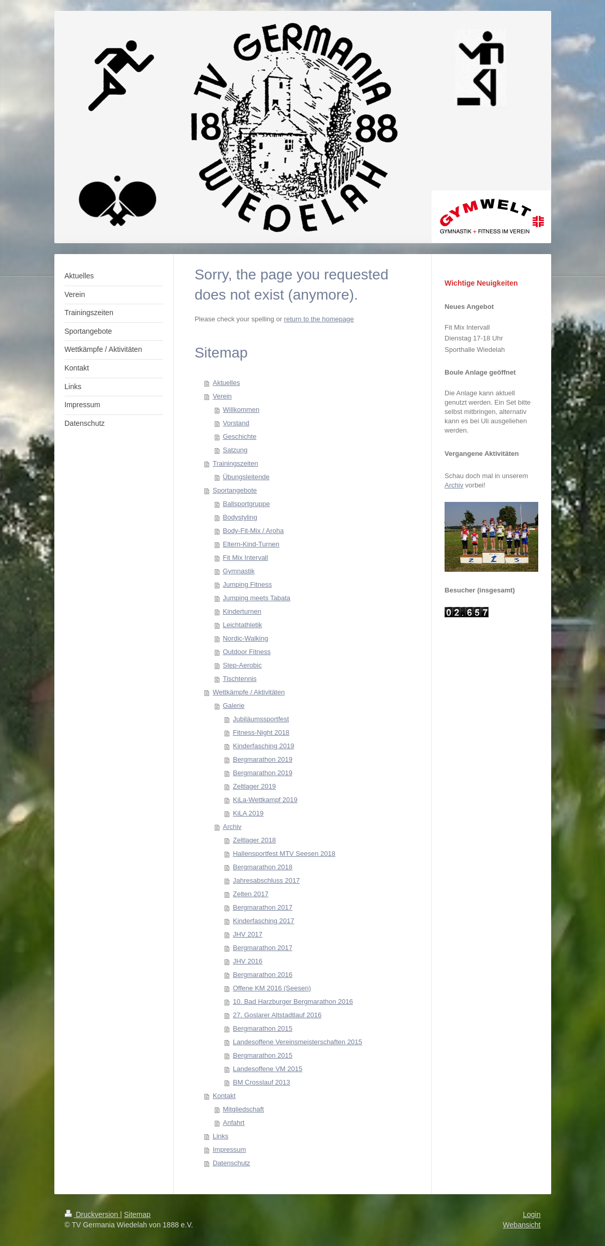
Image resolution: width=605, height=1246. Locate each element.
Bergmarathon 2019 (262, 759)
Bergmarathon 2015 (262, 1028)
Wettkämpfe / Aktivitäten (249, 692)
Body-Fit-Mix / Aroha (253, 531)
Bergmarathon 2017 (262, 907)
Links (220, 1136)
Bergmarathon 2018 (262, 867)
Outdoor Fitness (247, 652)
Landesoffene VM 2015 (267, 1069)
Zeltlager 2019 (254, 786)
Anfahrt (233, 1122)
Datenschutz (231, 1163)
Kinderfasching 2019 (263, 746)
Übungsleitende (246, 477)
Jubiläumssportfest (261, 719)
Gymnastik (238, 571)
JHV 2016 (247, 961)
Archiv (232, 826)
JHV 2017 (247, 934)
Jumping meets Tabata (256, 598)
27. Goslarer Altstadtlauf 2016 (277, 1015)
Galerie (233, 705)
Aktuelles (226, 383)
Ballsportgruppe (246, 504)
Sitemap (137, 1214)
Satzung (235, 450)
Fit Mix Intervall (245, 557)
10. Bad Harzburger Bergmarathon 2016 (293, 1001)
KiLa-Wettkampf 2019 (265, 800)
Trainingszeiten (235, 463)
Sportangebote (235, 490)
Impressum (229, 1149)
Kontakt (224, 1096)
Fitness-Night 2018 (261, 732)
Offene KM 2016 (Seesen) (272, 988)
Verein (222, 396)
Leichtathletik (242, 625)
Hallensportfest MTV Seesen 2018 (284, 853)
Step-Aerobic (242, 665)
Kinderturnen (242, 611)
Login (531, 1214)
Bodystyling (240, 517)
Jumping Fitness (247, 584)
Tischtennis (239, 679)
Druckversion (92, 1214)
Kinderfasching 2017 (263, 921)
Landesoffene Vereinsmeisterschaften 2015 (297, 1042)
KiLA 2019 (248, 813)
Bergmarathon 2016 (262, 974)
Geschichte (239, 436)
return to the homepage (319, 319)
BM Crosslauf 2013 (261, 1082)
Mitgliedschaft (243, 1109)
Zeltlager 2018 (254, 840)
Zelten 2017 (251, 894)
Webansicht (522, 1225)
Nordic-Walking (245, 638)
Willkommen (241, 409)
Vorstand (236, 423)
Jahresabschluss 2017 (266, 880)
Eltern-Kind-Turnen (251, 544)
